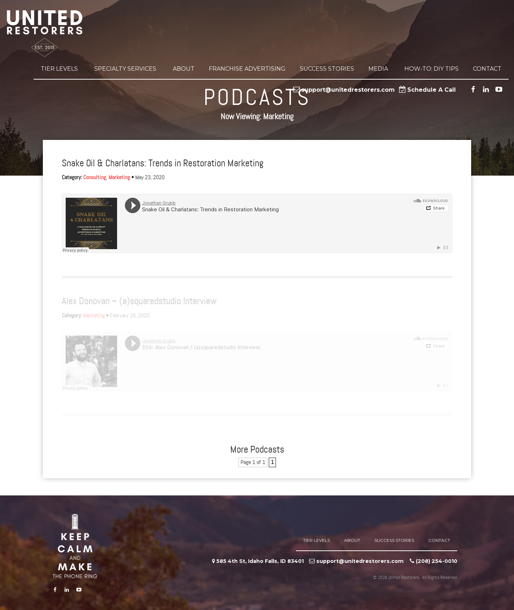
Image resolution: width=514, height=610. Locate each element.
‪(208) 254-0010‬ (436, 561)
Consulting (94, 177)
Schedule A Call (431, 90)
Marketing (119, 177)
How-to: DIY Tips (431, 69)
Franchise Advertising (247, 69)
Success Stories (327, 69)
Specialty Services (126, 69)
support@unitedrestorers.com (348, 90)
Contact (487, 69)
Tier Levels (60, 69)
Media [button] (379, 69)
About (184, 69)
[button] (79, 69)
